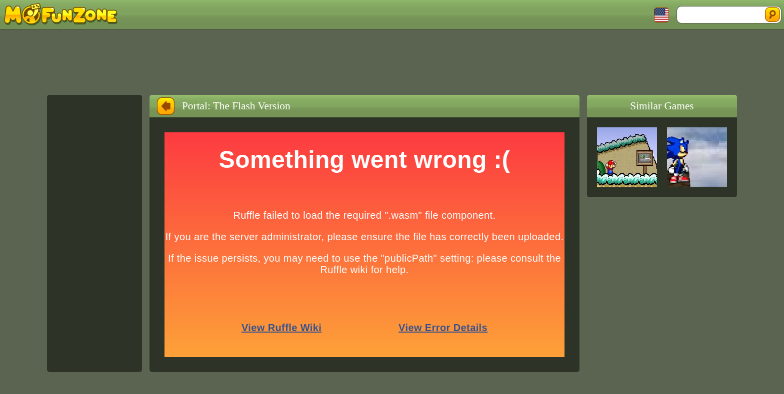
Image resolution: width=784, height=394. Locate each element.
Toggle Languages (661, 14)
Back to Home (165, 106)
